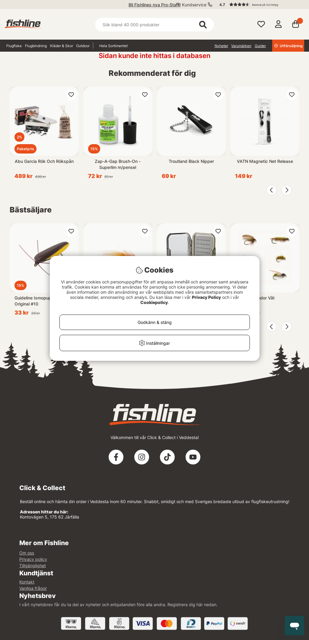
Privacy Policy (206, 297)
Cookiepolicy (154, 302)
